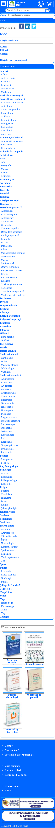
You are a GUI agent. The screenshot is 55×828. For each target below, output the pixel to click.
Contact (9, 745)
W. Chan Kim (38, 49)
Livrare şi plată (13, 770)
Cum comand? (12, 765)
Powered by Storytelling (12, 730)
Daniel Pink (26, 551)
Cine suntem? (12, 750)
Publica (34, 56)
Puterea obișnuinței (12, 696)
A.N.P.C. (9, 790)
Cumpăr (11, 59)
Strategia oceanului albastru (12, 662)
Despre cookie (12, 786)
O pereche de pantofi (34, 696)
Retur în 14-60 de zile (16, 774)
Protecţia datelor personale (19, 754)
